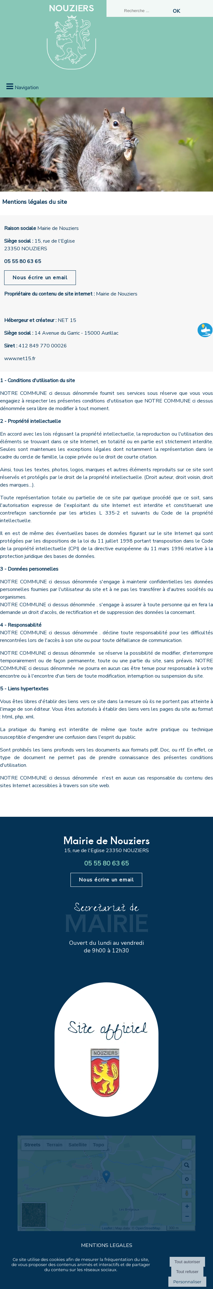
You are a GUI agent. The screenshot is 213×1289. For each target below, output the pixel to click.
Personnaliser (187, 1281)
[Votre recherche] (146, 11)
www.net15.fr (19, 358)
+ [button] (187, 1207)
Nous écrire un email (40, 277)
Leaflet (107, 1228)
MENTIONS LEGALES (106, 1245)
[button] (187, 1144)
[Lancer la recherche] (176, 11)
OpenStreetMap (148, 1228)
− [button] (187, 1217)
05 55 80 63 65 (22, 261)
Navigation (27, 87)
